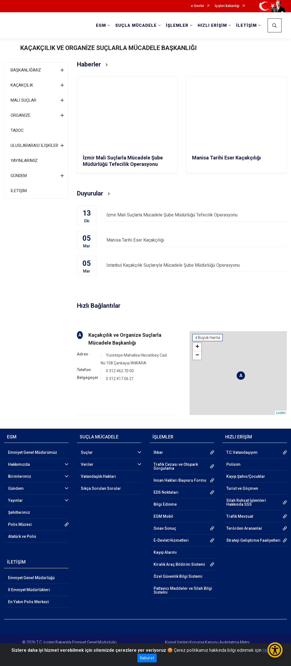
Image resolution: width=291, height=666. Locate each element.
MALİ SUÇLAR (23, 100)
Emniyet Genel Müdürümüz (32, 452)
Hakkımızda (19, 464)
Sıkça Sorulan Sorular (101, 488)
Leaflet (280, 412)
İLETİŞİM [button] (246, 25)
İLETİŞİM (19, 190)
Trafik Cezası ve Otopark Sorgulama (176, 466)
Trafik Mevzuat (239, 516)
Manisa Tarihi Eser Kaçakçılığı (196, 240)
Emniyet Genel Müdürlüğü (31, 578)
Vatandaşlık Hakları (98, 476)
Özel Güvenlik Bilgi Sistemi (178, 576)
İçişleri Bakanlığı (227, 6)
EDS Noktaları (166, 492)
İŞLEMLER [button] (177, 25)
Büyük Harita (209, 337)
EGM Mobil (163, 516)
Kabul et (147, 658)
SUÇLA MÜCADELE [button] (136, 25)
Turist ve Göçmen (242, 488)
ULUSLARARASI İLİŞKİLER (34, 145)
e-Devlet (197, 6)
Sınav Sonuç (165, 528)
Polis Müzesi (20, 524)
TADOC (17, 130)
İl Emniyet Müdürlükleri (29, 590)
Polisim (233, 464)
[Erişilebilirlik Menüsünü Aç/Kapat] (275, 650)
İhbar (158, 452)
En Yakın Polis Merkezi (28, 602)
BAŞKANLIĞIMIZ (26, 70)
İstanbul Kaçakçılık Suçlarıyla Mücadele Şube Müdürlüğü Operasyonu (196, 265)
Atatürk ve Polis (22, 536)
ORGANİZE (20, 115)
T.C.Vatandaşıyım (242, 452)
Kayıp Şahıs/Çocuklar (245, 476)
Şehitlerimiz (19, 512)
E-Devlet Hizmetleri (171, 540)
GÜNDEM (19, 175)
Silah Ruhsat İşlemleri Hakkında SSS (246, 502)
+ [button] (197, 347)
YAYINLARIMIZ (24, 160)
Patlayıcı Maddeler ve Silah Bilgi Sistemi (183, 590)
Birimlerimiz (19, 476)
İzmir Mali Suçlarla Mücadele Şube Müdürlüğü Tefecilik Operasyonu (196, 215)
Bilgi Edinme (165, 504)
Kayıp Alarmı (165, 552)
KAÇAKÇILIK (22, 85)
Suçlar (87, 452)
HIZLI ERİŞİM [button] (212, 25)
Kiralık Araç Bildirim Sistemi (179, 564)
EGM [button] (101, 25)
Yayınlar (15, 500)
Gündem (16, 488)
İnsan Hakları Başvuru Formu (180, 480)
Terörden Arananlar (244, 528)
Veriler (87, 464)
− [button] (197, 355)
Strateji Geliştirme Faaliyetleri (253, 540)
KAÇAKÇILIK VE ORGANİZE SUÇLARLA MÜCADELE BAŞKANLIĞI (108, 47)
